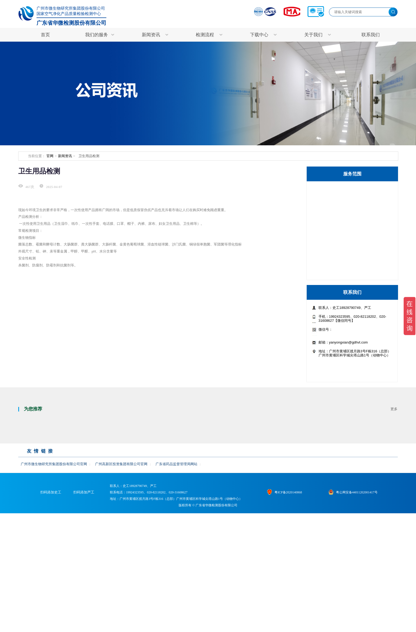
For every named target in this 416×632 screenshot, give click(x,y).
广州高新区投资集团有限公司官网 (121, 566)
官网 (49, 156)
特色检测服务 (333, 189)
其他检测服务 (333, 271)
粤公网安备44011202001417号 (363, 602)
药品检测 (329, 236)
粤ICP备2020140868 (294, 602)
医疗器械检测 (333, 201)
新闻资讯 (65, 156)
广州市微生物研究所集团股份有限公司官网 (54, 566)
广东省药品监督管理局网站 (176, 566)
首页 (45, 34)
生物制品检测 (333, 212)
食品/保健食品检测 (338, 259)
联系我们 (370, 34)
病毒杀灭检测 (333, 247)
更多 (393, 511)
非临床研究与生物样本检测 (345, 224)
